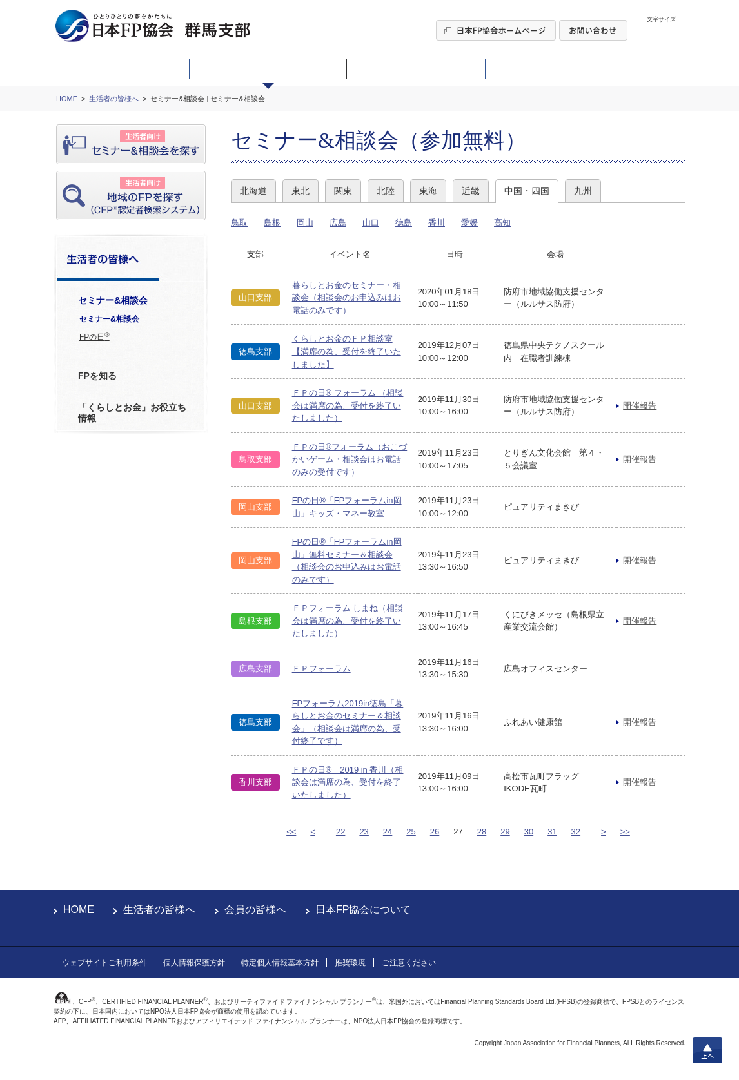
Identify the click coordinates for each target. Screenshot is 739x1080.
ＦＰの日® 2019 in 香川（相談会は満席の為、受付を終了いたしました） (348, 782)
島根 (272, 222)
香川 (436, 222)
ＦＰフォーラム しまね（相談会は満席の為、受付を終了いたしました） (348, 620)
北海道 (253, 191)
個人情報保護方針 (194, 962)
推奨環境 (350, 962)
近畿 (471, 191)
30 (528, 831)
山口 (370, 222)
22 (340, 831)
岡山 (305, 222)
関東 (343, 191)
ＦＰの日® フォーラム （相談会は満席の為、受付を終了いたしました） (348, 405)
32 (575, 831)
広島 (338, 222)
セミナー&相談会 (109, 318)
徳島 (403, 222)
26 (434, 831)
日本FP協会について (363, 909)
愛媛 (469, 222)
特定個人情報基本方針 (280, 962)
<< (291, 831)
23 (363, 831)
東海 (428, 191)
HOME (78, 909)
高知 (502, 222)
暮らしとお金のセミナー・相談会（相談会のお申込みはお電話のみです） (346, 297)
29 (504, 831)
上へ (707, 1050)
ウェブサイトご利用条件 (104, 962)
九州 (583, 191)
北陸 (386, 191)
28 (481, 831)
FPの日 (94, 336)
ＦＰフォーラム (321, 668)
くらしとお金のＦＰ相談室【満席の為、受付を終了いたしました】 (346, 351)
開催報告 (639, 405)
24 (387, 831)
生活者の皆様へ (159, 909)
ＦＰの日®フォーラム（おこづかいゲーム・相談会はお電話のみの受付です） (350, 459)
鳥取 (239, 222)
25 (410, 831)
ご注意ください (409, 962)
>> (625, 831)
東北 (300, 191)
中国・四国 (526, 191)
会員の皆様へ (255, 909)
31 (552, 831)
